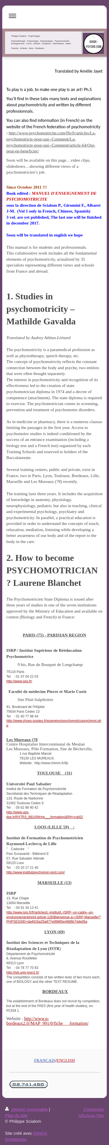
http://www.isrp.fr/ (19, 681)
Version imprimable (27, 1109)
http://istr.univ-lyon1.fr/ (22, 972)
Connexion (94, 1109)
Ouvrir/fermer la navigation (54, 16)
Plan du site (16, 1115)
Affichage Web (91, 1115)
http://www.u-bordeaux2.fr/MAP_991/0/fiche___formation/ (47, 1021)
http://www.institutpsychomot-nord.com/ (35, 872)
